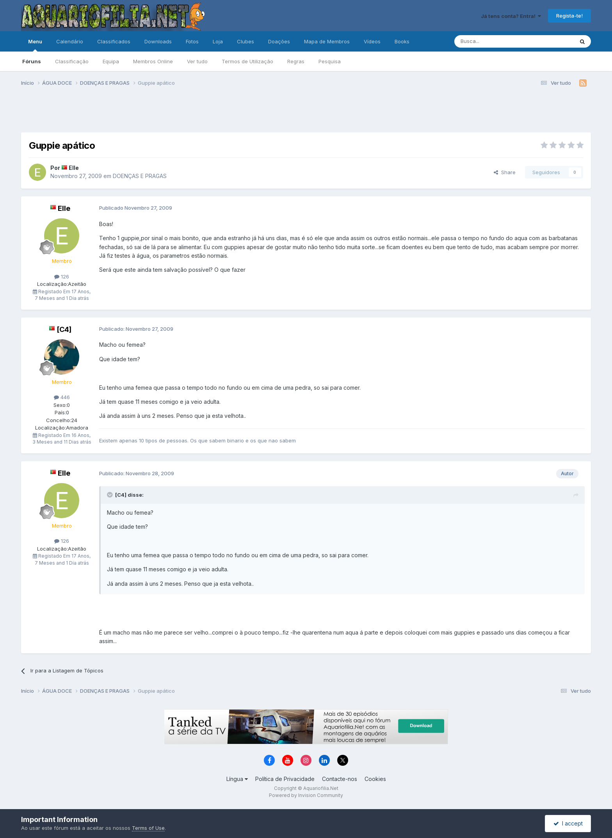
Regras (295, 61)
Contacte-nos (339, 779)
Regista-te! (569, 15)
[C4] (64, 329)
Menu (35, 45)
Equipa (111, 61)
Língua (237, 779)
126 (61, 276)
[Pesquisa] (494, 41)
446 (62, 397)
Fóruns (31, 61)
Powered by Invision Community (306, 795)
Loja (218, 41)
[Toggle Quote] (110, 495)
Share (505, 172)
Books (402, 41)
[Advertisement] (306, 112)
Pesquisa (329, 61)
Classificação (72, 61)
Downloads (158, 41)
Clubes (245, 41)
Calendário (69, 41)
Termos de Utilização (247, 61)
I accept (568, 823)
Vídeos (372, 41)
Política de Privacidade (285, 779)
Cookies (375, 779)
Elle (74, 167)
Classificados (113, 41)
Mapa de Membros (327, 41)
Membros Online (153, 61)
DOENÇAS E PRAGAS (140, 176)
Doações (279, 41)
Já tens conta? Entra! (511, 16)
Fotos (192, 41)
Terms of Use (148, 828)
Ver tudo (197, 61)
